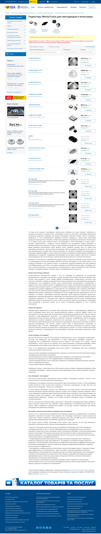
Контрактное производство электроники (77, 504)
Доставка (42, 1)
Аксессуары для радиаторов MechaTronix (44, 31)
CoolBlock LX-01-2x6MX (35, 115)
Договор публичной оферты (89, 529)
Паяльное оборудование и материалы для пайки (17, 520)
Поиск (91, 7)
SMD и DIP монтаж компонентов (75, 506)
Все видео (10, 153)
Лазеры (9, 26)
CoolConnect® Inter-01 (35, 158)
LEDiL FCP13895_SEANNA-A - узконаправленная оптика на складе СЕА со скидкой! (15, 75)
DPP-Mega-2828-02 (34, 215)
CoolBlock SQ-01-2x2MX (35, 126)
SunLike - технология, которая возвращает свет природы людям (15, 133)
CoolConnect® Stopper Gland (36, 169)
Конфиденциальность (75, 529)
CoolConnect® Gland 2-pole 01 (37, 148)
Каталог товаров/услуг (46, 7)
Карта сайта (87, 527)
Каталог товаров (15, 18)
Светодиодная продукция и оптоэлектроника (16, 502)
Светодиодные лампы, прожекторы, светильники (14, 37)
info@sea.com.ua (23, 1)
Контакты (82, 7)
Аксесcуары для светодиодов (15, 49)
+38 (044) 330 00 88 (10, 1)
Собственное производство (43, 494)
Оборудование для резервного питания (15, 522)
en (75, 1)
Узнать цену (88, 144)
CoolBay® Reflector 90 (34, 82)
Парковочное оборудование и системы (45, 505)
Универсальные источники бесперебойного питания (49, 516)
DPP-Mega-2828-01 (34, 203)
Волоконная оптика (12, 33)
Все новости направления (14, 92)
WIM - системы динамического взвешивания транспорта (50, 507)
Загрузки (73, 7)
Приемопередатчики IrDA (14, 41)
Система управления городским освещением (47, 512)
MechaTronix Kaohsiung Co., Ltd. (35, 60)
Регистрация (85, 1)
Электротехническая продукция (13, 509)
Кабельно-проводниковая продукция (14, 511)
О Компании (66, 527)
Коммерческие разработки (73, 509)
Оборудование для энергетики (12, 506)
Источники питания (10, 500)
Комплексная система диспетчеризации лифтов (48, 514)
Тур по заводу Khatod (12, 118)
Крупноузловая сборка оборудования (76, 497)
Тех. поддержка (53, 1)
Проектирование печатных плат (75, 500)
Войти (93, 1)
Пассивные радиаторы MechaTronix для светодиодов (33, 31)
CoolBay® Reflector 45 (34, 58)
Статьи (11, 54)
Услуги (69, 494)
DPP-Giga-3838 (33, 191)
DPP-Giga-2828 (33, 179)
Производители (62, 7)
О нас (33, 7)
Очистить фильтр (90, 47)
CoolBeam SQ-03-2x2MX (35, 95)
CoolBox (31, 136)
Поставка (7, 494)
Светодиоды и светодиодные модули (15, 22)
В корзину (88, 66)
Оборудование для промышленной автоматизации (17, 513)
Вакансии (34, 1)
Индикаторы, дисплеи (13, 29)
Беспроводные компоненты (12, 515)
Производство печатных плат (74, 502)
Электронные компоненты (11, 497)
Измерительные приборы (11, 518)
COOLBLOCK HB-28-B (34, 105)
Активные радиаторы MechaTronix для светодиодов (56, 31)
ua (78, 1)
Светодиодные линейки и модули (14, 45)
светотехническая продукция (78, 470)
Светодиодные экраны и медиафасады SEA (47, 509)
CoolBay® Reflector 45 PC (35, 70)
